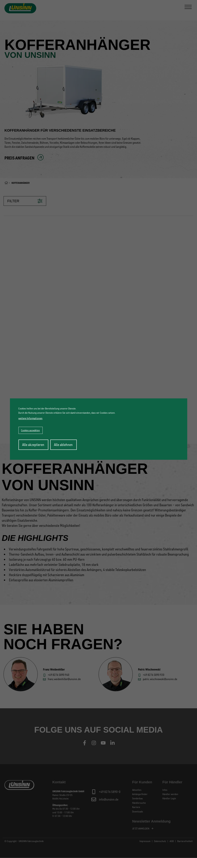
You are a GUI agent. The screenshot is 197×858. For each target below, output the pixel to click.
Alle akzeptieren (33, 444)
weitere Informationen (30, 418)
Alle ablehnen (63, 444)
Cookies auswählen (30, 430)
